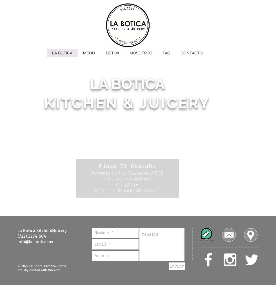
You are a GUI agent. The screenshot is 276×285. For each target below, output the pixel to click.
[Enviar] (177, 266)
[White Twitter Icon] (252, 260)
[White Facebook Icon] (208, 260)
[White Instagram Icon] (230, 260)
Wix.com (54, 270)
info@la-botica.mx (35, 241)
